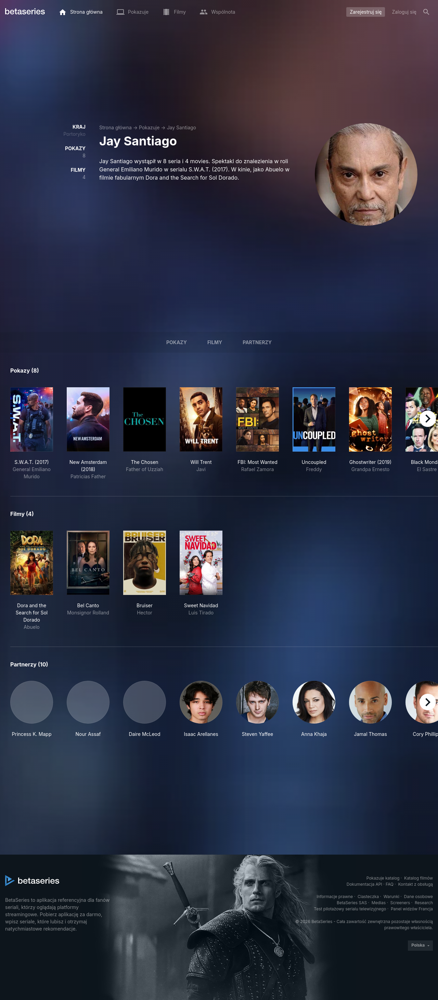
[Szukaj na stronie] (426, 12)
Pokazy (176, 342)
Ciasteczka (368, 896)
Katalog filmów (418, 878)
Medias (379, 902)
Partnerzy (257, 342)
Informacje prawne (335, 896)
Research (424, 902)
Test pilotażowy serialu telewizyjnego (350, 908)
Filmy (214, 342)
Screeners (400, 902)
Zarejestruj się (366, 12)
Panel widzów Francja (412, 908)
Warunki (391, 896)
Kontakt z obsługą (415, 884)
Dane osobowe (418, 896)
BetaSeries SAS (352, 902)
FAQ (390, 884)
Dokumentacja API (364, 884)
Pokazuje (149, 127)
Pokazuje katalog (383, 878)
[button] (31, 709)
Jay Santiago (181, 127)
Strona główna (115, 127)
